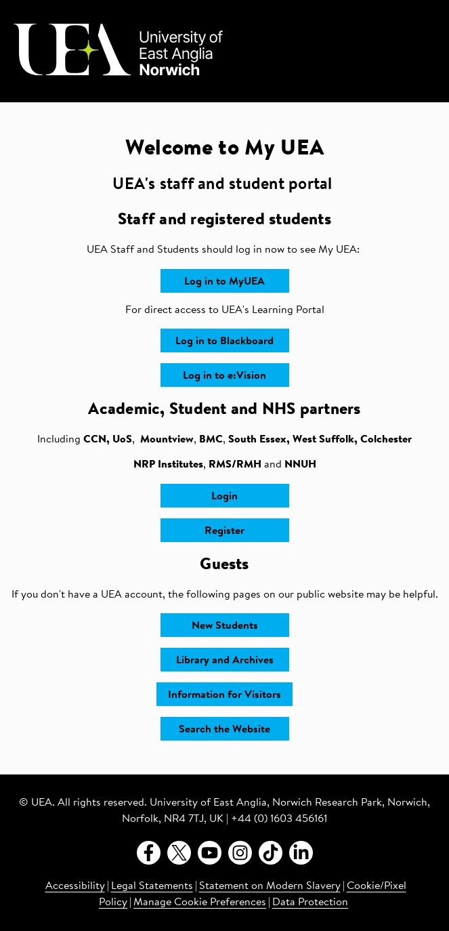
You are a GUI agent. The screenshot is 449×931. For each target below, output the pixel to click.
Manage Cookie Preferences (199, 902)
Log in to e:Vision (224, 376)
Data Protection (310, 902)
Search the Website (224, 729)
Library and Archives (225, 660)
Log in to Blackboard (224, 341)
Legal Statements (152, 886)
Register (224, 531)
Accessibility (75, 886)
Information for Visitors (224, 695)
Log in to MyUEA (224, 281)
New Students (225, 626)
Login (224, 496)
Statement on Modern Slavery (270, 886)
